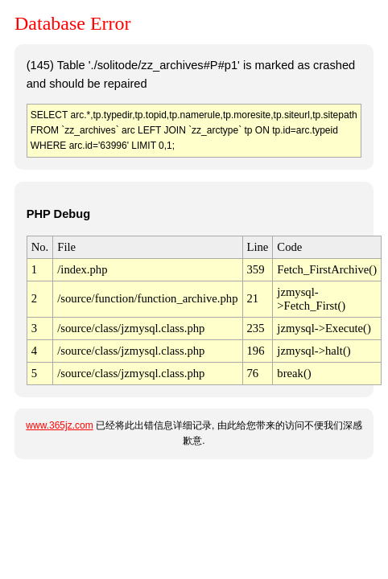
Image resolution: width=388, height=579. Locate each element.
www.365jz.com (59, 425)
